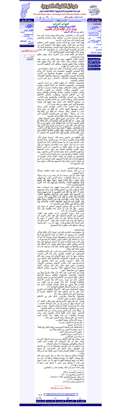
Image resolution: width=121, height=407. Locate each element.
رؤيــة (30, 24)
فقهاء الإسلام (96, 52)
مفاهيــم (95, 27)
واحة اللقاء (28, 30)
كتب (99, 31)
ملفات (28, 27)
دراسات (93, 28)
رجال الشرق (93, 32)
